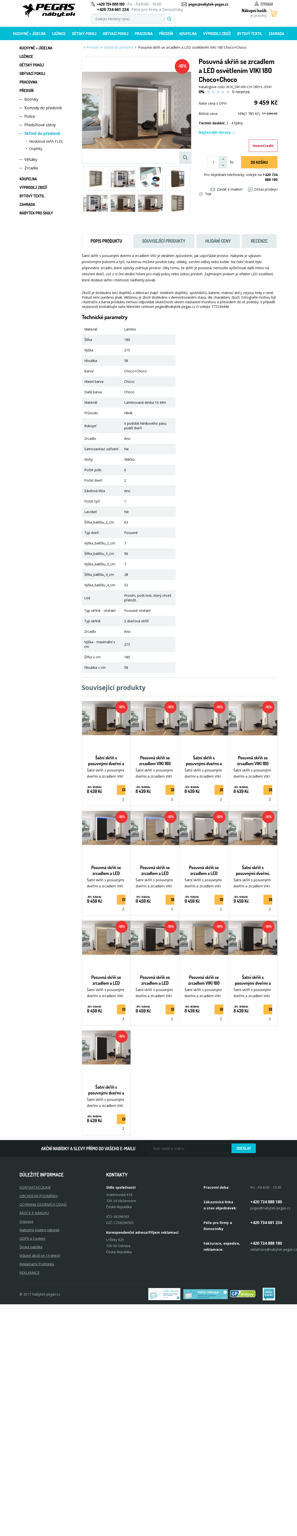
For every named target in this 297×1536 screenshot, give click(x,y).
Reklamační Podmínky (36, 1264)
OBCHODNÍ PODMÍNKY (38, 1196)
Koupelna (188, 33)
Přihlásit (264, 3)
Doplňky (35, 148)
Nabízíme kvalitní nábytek (39, 1230)
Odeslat (243, 1148)
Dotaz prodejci (263, 189)
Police (29, 116)
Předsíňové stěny (40, 125)
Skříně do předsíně (42, 133)
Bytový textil (249, 33)
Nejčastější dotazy (217, 132)
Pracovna (144, 33)
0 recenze (241, 91)
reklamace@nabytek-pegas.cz (273, 1249)
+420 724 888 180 (110, 4)
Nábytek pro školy (36, 213)
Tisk (205, 194)
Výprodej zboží (217, 33)
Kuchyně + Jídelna (29, 33)
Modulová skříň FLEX (46, 141)
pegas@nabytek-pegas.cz (208, 4)
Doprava (26, 1221)
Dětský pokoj (84, 33)
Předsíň (166, 33)
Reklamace (29, 1272)
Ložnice (59, 33)
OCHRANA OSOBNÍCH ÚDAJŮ (43, 1204)
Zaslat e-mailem (226, 189)
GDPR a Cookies (32, 1238)
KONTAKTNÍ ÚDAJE (35, 1187)
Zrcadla (31, 168)
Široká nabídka (30, 1247)
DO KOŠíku (259, 162)
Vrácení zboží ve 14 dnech (39, 1255)
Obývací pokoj (116, 33)
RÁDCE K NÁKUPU (34, 1213)
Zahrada (276, 33)
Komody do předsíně (43, 107)
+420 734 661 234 (266, 1222)
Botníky (31, 99)
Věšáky (30, 159)
